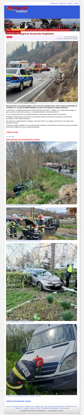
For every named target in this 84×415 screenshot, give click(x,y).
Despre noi (54, 3)
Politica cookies (64, 408)
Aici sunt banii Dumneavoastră (59, 30)
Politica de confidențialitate (50, 408)
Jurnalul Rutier (10, 136)
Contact (69, 3)
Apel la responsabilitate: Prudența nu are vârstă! (19, 322)
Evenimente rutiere (18, 30)
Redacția (62, 3)
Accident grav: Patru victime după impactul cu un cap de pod (23, 241)
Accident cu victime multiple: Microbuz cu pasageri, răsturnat (23, 396)
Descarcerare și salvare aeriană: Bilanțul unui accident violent (23, 205)
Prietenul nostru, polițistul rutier (36, 30)
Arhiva (76, 3)
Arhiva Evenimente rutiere (18, 401)
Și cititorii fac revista (13, 32)
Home (8, 30)
